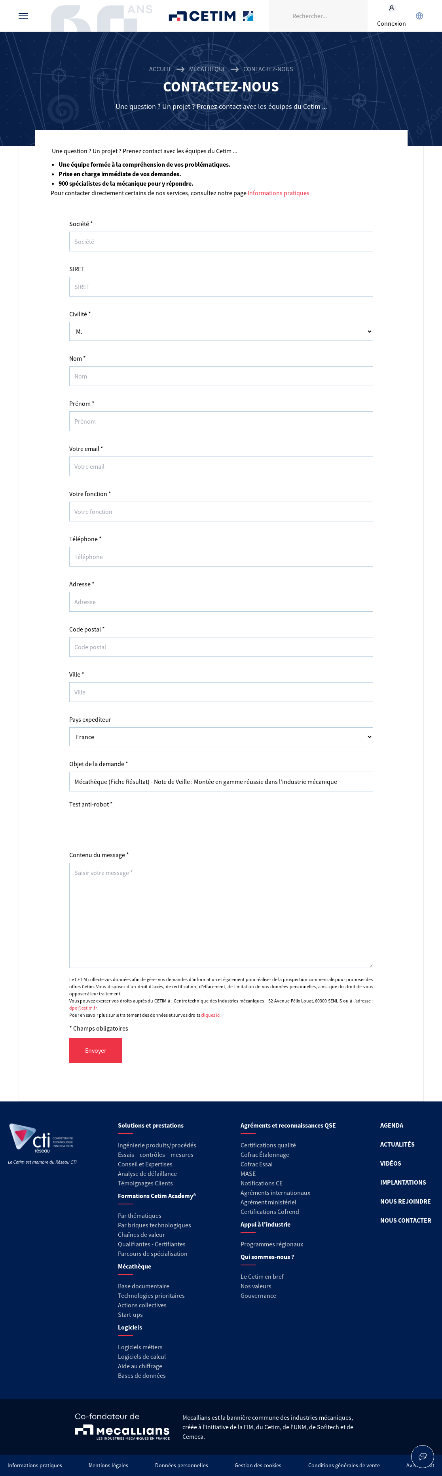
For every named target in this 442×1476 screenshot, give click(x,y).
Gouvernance (258, 1295)
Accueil (160, 68)
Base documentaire (143, 1286)
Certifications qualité (268, 1145)
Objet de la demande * (98, 764)
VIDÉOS (390, 1163)
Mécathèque (207, 68)
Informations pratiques (278, 193)
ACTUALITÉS (397, 1144)
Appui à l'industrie (265, 1224)
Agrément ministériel (268, 1202)
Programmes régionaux (272, 1244)
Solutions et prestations (151, 1125)
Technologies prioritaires (151, 1295)
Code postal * (87, 629)
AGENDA (391, 1125)
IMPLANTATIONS (403, 1182)
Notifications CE (262, 1183)
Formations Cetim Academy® (157, 1196)
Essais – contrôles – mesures (155, 1154)
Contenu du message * (99, 855)
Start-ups (130, 1314)
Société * (81, 224)
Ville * (76, 674)
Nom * (77, 358)
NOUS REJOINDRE (405, 1201)
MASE (248, 1173)
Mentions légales (108, 1465)
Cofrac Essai (257, 1164)
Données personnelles (181, 1465)
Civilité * (80, 314)
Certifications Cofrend (270, 1211)
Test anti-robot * (91, 804)
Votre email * (86, 449)
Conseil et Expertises (145, 1164)
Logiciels (130, 1327)
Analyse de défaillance (147, 1173)
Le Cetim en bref (262, 1276)
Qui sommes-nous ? (267, 1257)
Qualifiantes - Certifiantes (152, 1244)
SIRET (77, 269)
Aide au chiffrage (140, 1366)
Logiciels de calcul (142, 1356)
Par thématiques (139, 1215)
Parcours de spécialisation (153, 1253)
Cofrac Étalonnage (265, 1154)
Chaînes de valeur (141, 1234)
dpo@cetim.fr (83, 1008)
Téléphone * (85, 539)
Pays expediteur (90, 719)
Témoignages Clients (145, 1183)
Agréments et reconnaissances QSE (288, 1125)
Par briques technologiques (154, 1225)
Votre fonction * (90, 494)
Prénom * (82, 403)
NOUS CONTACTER (405, 1220)
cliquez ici (210, 1015)
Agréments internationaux (275, 1192)
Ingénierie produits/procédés (157, 1145)
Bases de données (142, 1375)
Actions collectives (142, 1305)
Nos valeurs (256, 1286)
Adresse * (82, 584)
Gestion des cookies (258, 1465)
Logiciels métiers (140, 1347)
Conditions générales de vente (344, 1465)
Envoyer (95, 1050)
